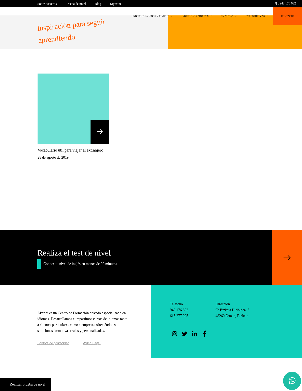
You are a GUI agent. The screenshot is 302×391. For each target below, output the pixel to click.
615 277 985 (179, 316)
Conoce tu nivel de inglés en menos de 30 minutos (80, 264)
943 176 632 (285, 3)
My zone (115, 3)
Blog (98, 3)
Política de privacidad (53, 343)
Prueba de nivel (76, 3)
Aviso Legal (91, 343)
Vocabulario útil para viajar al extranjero (70, 150)
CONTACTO (287, 16)
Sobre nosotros (47, 3)
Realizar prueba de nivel (25, 384)
